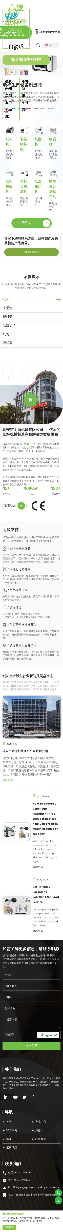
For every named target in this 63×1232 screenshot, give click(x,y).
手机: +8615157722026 (19, 1180)
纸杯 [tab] (6, 299)
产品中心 (40, 1122)
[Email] (31, 986)
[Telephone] (31, 997)
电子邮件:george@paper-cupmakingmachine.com (33, 1187)
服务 (38, 1130)
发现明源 (14, 506)
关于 (9, 1122)
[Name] (31, 975)
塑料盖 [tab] (8, 317)
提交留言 (32, 1045)
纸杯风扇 (11, 1148)
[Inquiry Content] (31, 1022)
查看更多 (34, 223)
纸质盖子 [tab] (9, 325)
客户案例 (11, 1130)
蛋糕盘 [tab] (8, 343)
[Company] (31, 1009)
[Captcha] (19, 1035)
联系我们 (40, 1139)
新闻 (9, 1139)
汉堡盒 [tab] (8, 308)
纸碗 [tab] (6, 334)
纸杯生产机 (16, 27)
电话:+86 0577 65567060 (20, 1173)
